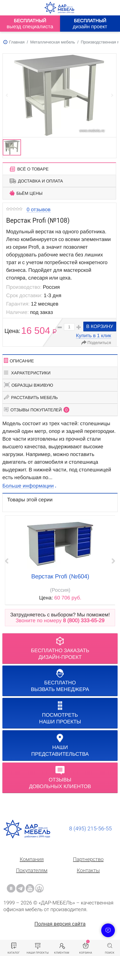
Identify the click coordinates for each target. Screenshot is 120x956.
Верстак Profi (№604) (60, 576)
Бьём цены (26, 193)
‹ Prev (6, 561)
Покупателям (31, 870)
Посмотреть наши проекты (60, 712)
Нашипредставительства (60, 745)
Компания (32, 859)
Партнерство (88, 859)
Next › (113, 561)
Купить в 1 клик (93, 335)
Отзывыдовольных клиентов (60, 777)
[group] (59, 95)
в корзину (99, 326)
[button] (78, 327)
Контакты (88, 870)
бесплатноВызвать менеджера (60, 680)
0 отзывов (39, 209)
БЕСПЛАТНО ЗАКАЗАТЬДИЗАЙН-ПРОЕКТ (60, 648)
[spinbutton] (69, 326)
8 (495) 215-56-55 (90, 828)
